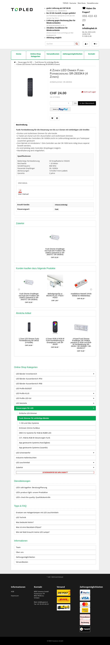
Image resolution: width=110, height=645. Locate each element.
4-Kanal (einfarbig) (61, 205)
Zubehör (56, 467)
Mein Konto (82, 3)
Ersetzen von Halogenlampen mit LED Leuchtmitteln (37, 512)
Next (91, 289)
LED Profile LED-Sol (56, 398)
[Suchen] (59, 44)
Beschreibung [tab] (21, 125)
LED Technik (21, 517)
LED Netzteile (56, 403)
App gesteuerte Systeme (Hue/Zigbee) (34, 442)
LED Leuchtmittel (56, 462)
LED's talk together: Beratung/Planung (31, 487)
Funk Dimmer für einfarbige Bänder (34, 418)
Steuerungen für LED (56, 408)
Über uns (20, 552)
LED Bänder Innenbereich (56, 374)
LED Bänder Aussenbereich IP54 (29, 379)
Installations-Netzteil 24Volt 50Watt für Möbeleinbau (81, 295)
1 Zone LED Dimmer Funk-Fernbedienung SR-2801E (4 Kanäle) (29, 340)
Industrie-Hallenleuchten (26, 457)
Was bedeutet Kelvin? (25, 522)
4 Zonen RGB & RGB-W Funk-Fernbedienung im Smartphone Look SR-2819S (55, 341)
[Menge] (61, 103)
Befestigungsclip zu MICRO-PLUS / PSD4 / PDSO (55, 295)
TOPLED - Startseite (69, 3)
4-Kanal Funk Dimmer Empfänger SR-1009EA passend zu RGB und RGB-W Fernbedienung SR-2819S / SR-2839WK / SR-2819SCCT (81, 343)
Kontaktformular (92, 3)
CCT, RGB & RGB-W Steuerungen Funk (34, 438)
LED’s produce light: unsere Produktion (32, 492)
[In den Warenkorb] (87, 103)
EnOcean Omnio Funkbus (29, 428)
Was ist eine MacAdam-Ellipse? (28, 527)
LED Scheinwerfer (56, 453)
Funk (56, 209)
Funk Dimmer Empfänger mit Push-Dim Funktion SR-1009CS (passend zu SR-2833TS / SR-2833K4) (55, 251)
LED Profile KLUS (56, 393)
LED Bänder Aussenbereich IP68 (29, 383)
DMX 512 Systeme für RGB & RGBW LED (35, 433)
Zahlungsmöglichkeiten (25, 557)
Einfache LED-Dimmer (28, 413)
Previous (19, 289)
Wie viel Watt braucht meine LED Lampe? (33, 532)
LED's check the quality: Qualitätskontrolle (33, 497)
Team (18, 547)
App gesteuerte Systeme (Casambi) (33, 447)
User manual (23, 194)
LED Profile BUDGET (24, 388)
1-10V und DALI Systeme (29, 423)
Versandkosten (22, 562)
